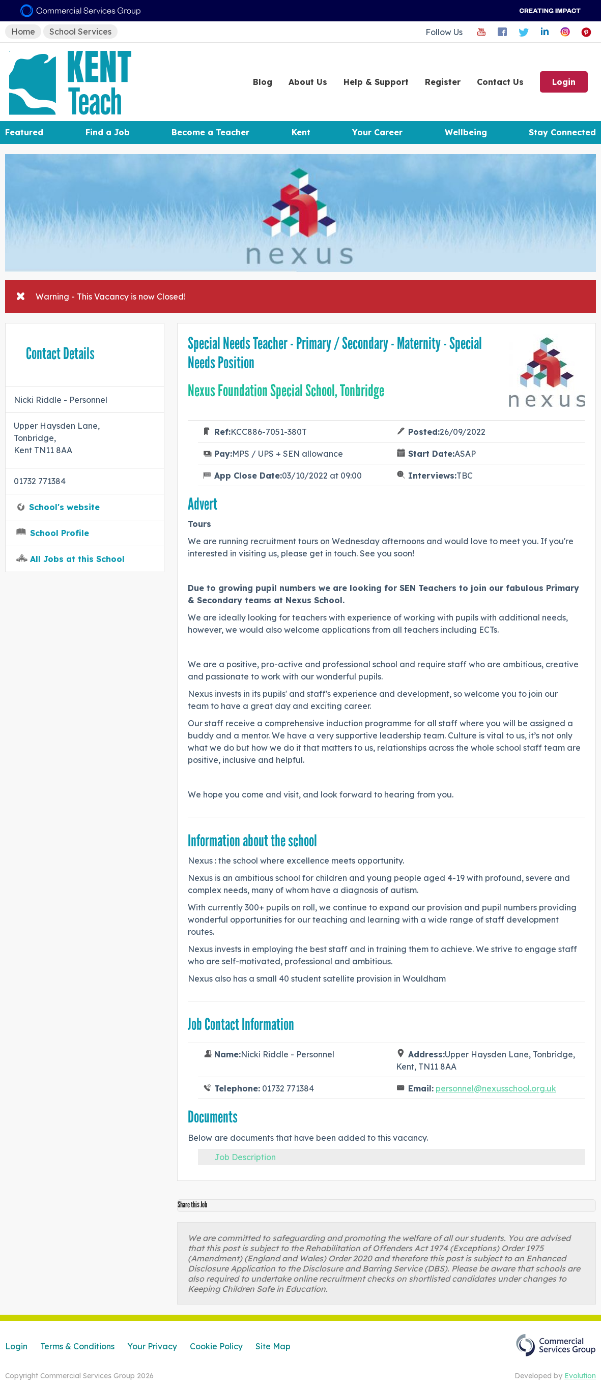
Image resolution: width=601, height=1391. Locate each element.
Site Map (273, 1346)
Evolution (580, 1375)
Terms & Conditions (77, 1346)
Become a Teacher (210, 132)
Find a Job (107, 132)
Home (23, 31)
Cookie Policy (216, 1346)
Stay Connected (562, 132)
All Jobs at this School (77, 559)
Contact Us (500, 82)
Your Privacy (152, 1346)
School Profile (59, 533)
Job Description (245, 1157)
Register (443, 82)
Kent (301, 132)
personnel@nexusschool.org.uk (496, 1088)
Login (564, 82)
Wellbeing (466, 132)
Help (376, 82)
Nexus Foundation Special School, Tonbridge (286, 390)
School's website (64, 507)
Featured (24, 132)
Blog (262, 82)
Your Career (377, 132)
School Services (80, 31)
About (308, 82)
